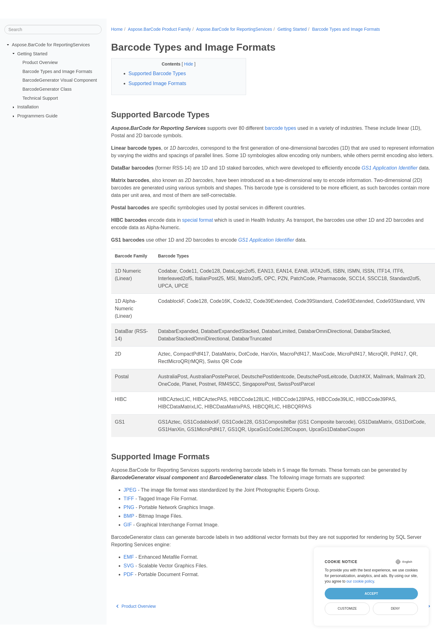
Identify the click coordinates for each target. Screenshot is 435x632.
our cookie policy (360, 581)
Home (117, 29)
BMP (129, 516)
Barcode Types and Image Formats (57, 71)
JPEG (130, 490)
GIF (128, 524)
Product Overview (40, 62)
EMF (129, 557)
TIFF (129, 498)
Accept (371, 593)
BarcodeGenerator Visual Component (59, 80)
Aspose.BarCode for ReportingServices (51, 44)
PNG (129, 507)
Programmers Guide (37, 115)
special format (197, 220)
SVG (129, 565)
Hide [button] (189, 63)
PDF (129, 574)
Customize (347, 608)
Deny (395, 608)
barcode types (280, 128)
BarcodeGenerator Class (46, 89)
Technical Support (40, 97)
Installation (28, 106)
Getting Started (32, 53)
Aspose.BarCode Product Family (159, 29)
